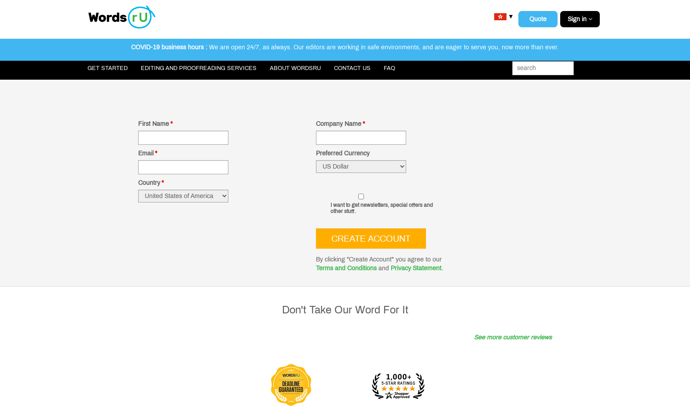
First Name (155, 124)
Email (147, 153)
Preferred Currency (343, 153)
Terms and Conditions (346, 268)
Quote (538, 19)
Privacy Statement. (417, 268)
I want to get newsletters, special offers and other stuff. (381, 208)
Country (151, 183)
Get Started (108, 68)
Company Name (340, 124)
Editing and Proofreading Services (199, 68)
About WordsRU (295, 68)
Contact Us (352, 68)
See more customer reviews (513, 337)
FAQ (389, 68)
